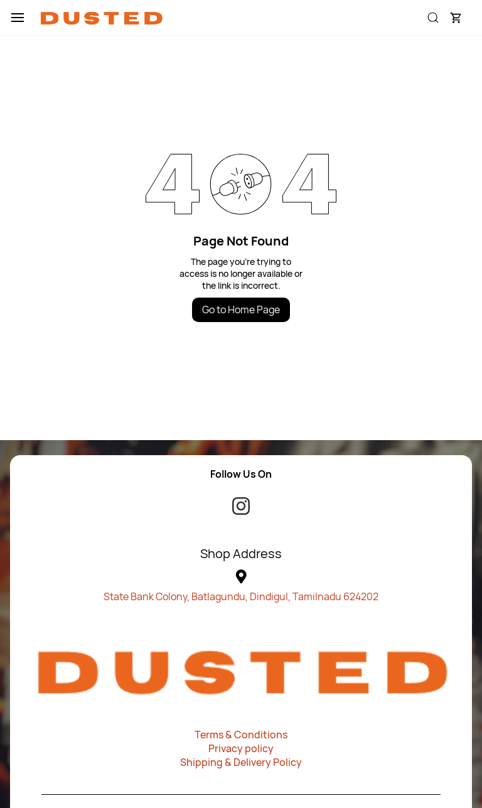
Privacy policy (241, 748)
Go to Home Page (241, 309)
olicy (290, 762)
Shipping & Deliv (218, 762)
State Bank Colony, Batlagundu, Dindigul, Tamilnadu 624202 (241, 596)
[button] (455, 17)
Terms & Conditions (241, 734)
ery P (267, 762)
